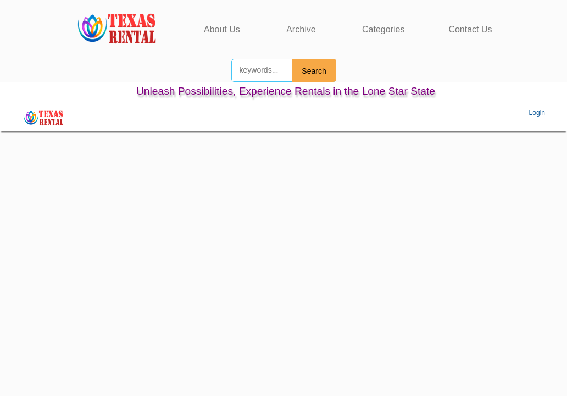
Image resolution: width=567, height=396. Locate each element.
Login (537, 113)
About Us (222, 29)
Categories (383, 29)
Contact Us (470, 29)
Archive (300, 29)
